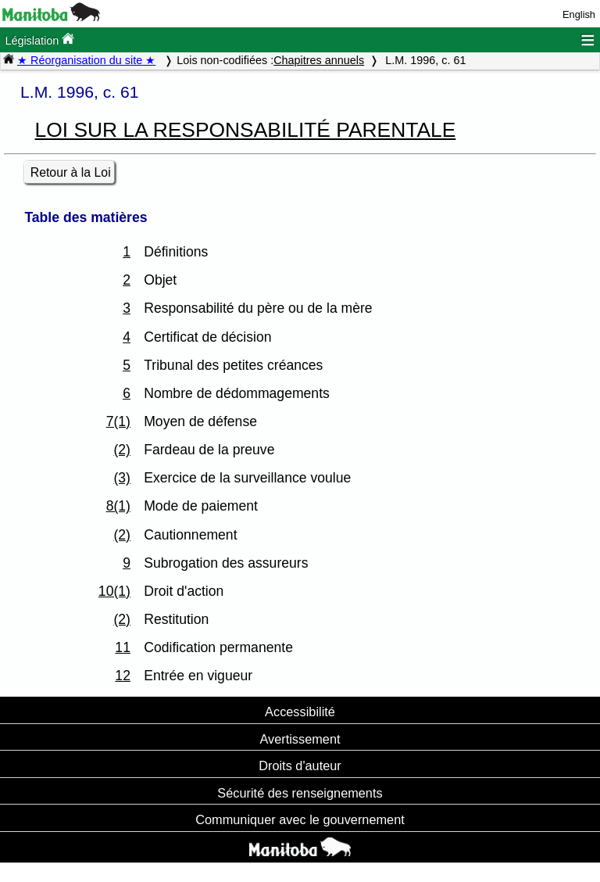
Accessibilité (300, 712)
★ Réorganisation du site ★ (86, 60)
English (578, 14)
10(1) (114, 591)
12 (122, 675)
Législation (39, 39)
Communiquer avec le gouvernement (299, 819)
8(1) (118, 506)
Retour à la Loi (70, 172)
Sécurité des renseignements (299, 793)
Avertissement (299, 739)
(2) (121, 449)
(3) (121, 478)
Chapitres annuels (318, 60)
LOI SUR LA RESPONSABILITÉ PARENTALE (245, 130)
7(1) (118, 421)
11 (122, 647)
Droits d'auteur (300, 765)
